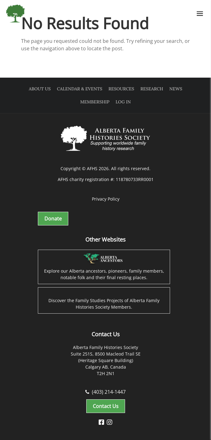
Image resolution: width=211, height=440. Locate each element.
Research (151, 89)
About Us (40, 89)
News (175, 89)
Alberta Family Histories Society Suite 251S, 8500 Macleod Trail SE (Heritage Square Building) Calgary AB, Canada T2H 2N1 (106, 360)
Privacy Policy (105, 199)
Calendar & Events (79, 89)
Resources (121, 89)
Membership (94, 102)
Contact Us (106, 406)
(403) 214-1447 (105, 391)
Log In (123, 102)
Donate (53, 218)
